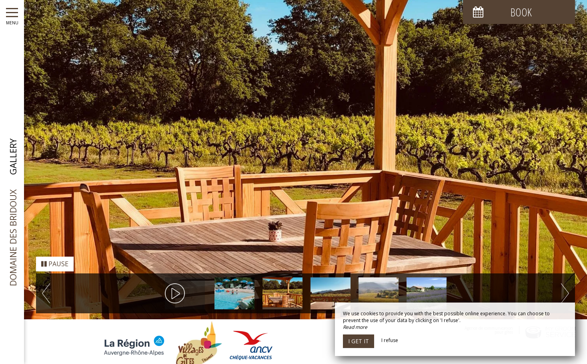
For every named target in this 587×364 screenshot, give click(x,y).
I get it (358, 341)
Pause (54, 255)
